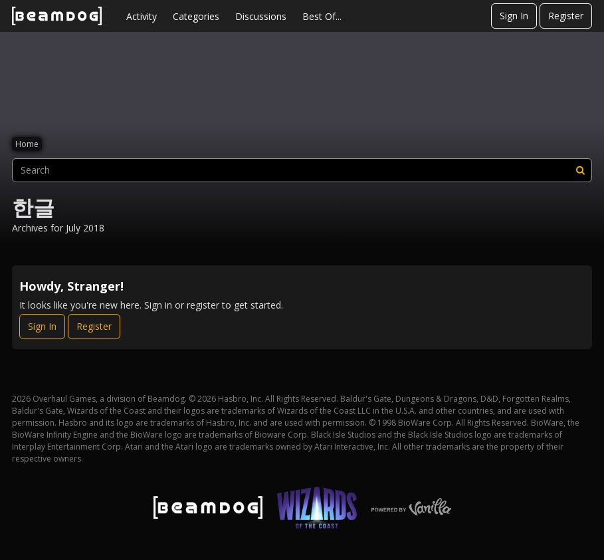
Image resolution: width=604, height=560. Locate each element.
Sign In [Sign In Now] (42, 326)
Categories (196, 16)
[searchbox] (302, 170)
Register (565, 15)
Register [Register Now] (94, 326)
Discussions (260, 16)
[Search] (580, 170)
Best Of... (322, 16)
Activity (141, 16)
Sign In (514, 15)
